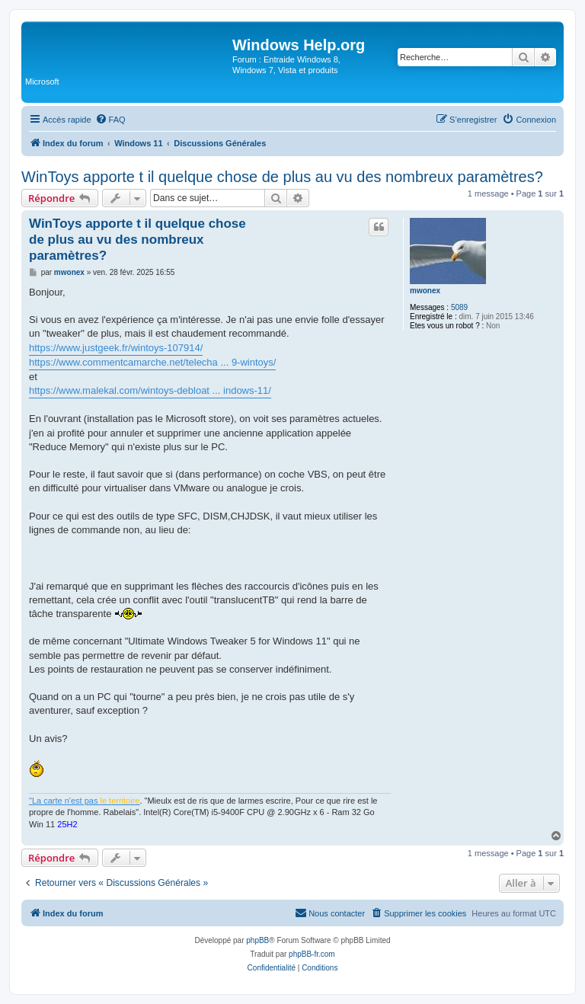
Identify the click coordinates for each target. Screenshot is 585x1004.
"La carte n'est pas (84, 800)
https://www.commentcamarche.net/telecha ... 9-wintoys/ (152, 362)
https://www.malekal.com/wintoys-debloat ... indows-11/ (150, 390)
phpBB (257, 940)
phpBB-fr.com (312, 954)
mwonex (425, 290)
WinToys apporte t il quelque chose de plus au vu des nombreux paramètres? (282, 176)
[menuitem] (110, 119)
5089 (459, 307)
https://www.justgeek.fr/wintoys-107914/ (116, 347)
